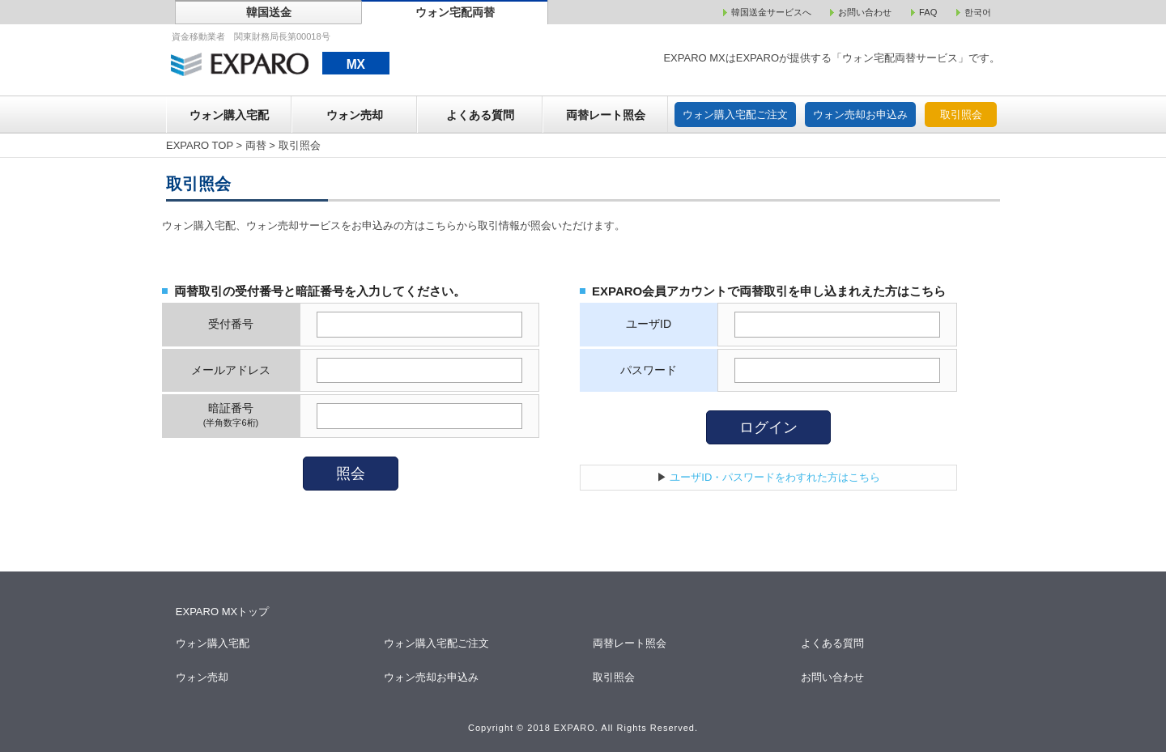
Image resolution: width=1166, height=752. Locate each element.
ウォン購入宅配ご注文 (735, 114)
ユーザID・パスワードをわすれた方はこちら (775, 477)
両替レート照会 (605, 114)
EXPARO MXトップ (222, 611)
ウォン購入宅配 (229, 114)
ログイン (768, 427)
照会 (350, 473)
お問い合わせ (833, 677)
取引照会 (961, 114)
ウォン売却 (354, 114)
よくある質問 (480, 114)
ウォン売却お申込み (860, 114)
